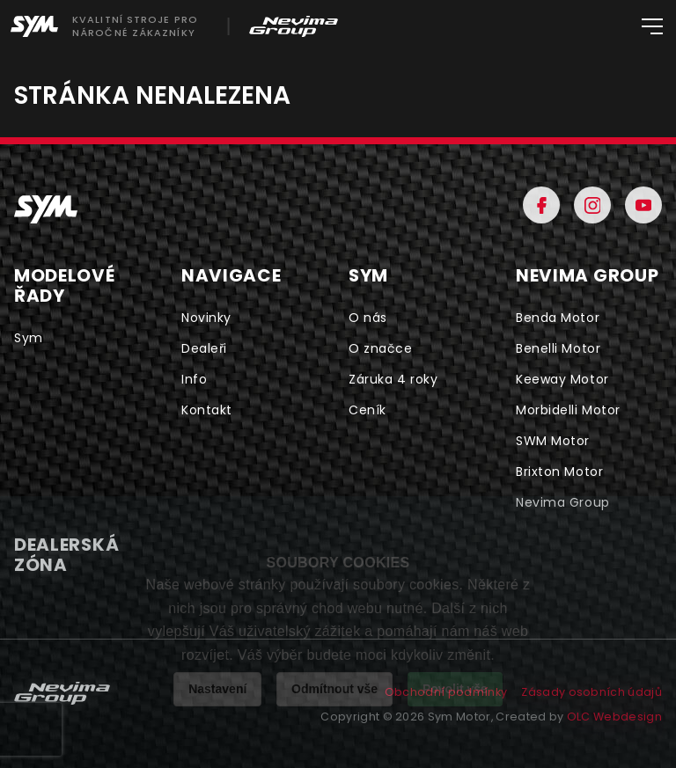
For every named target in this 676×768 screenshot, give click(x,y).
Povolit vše (455, 689)
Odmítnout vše (334, 689)
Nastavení (217, 689)
